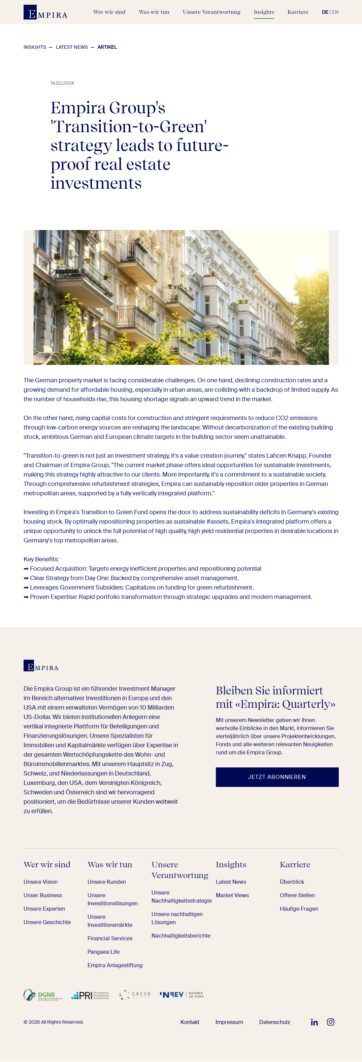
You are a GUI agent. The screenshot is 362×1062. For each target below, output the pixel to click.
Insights (35, 47)
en (335, 12)
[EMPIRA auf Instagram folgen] (330, 1023)
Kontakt (197, 1023)
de (325, 12)
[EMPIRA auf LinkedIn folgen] (314, 1023)
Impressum (234, 1023)
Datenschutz (276, 1023)
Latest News (72, 47)
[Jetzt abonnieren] (277, 778)
